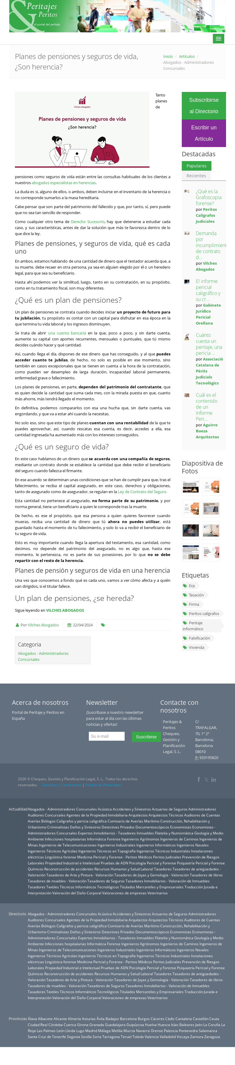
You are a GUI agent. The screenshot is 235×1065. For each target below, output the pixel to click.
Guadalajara (115, 1024)
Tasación (193, 595)
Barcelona (128, 1018)
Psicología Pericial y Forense (152, 863)
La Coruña (211, 1024)
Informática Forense (103, 839)
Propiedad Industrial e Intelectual (72, 863)
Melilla (117, 1030)
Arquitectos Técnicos (166, 815)
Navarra (143, 1030)
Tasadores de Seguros (106, 880)
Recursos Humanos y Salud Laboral (123, 868)
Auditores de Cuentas (202, 815)
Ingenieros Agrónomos (140, 839)
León (61, 1030)
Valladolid (168, 1036)
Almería (74, 1018)
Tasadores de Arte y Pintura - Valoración (79, 874)
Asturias (89, 1018)
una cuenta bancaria (67, 333)
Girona (82, 1024)
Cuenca (70, 1024)
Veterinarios (157, 892)
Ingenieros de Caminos (179, 839)
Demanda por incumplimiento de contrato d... (212, 245)
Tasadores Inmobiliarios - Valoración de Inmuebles (168, 880)
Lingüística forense (60, 857)
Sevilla (86, 1036)
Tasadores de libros (206, 874)
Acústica (105, 809)
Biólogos (48, 821)
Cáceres (157, 1018)
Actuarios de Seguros (169, 809)
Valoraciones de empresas (124, 892)
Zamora (196, 1036)
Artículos (187, 56)
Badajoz (112, 1018)
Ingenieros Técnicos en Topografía (107, 851)
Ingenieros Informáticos (156, 845)
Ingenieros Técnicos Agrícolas (52, 851)
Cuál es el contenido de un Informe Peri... (206, 407)
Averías (34, 821)
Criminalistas (58, 827)
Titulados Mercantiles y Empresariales (152, 886)
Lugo (80, 1030)
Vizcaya (183, 1036)
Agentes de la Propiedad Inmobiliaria (97, 815)
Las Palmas (46, 1030)
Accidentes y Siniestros (132, 809)
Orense (157, 1030)
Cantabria (184, 1018)
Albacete (45, 1018)
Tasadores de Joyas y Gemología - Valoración (151, 874)
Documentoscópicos (152, 827)
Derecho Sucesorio (88, 221)
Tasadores (163, 868)
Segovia (73, 1036)
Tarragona (111, 1036)
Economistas (180, 827)
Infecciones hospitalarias (65, 839)
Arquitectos (138, 815)
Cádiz (170, 1018)
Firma (191, 604)
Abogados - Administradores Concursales (62, 809)
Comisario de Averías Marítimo (133, 821)
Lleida (70, 1030)
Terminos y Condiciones (61, 784)
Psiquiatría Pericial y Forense (201, 863)
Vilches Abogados (43, 625)
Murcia (129, 1030)
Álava (32, 1018)
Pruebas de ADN (114, 863)
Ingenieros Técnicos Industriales (163, 851)
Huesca (164, 1024)
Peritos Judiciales (167, 857)
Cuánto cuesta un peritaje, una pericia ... (209, 344)
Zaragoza (212, 1036)
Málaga (104, 1030)
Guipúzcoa (135, 1024)
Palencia (171, 1030)
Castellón (200, 1018)
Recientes (196, 175)
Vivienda (193, 647)
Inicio (168, 56)
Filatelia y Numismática (174, 833)
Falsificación (196, 638)
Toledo (138, 1036)
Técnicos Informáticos (78, 886)
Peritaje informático (193, 625)
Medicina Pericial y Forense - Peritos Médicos (114, 857)
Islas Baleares (182, 1024)
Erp (189, 585)
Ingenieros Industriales (116, 845)
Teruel (126, 1036)
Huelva (151, 1024)
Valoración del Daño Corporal (76, 892)
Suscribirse (146, 736)
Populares (197, 166)
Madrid (91, 1030)
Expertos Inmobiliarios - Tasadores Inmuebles (116, 833)
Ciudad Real (38, 1024)
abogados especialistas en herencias (64, 182)
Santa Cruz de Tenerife (47, 1036)
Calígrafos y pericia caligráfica (82, 821)
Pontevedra (188, 1030)
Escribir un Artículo (203, 133)
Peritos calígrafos (201, 613)
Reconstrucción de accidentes (69, 868)
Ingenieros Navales (193, 845)
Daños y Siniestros (85, 827)
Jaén (198, 1024)
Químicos (35, 868)
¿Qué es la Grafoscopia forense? (209, 197)
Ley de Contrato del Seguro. (142, 491)
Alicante (60, 1018)
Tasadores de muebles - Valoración (57, 880)
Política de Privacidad (102, 784)
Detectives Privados (118, 827)
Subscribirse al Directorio (204, 105)
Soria (97, 1036)
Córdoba (55, 1024)
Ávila (101, 1018)
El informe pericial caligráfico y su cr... (208, 290)
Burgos (144, 1018)
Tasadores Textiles (43, 886)
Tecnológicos (108, 886)
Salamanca (208, 1030)
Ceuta (214, 1018)
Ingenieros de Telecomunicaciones (68, 845)
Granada (96, 1024)
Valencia (152, 1036)
